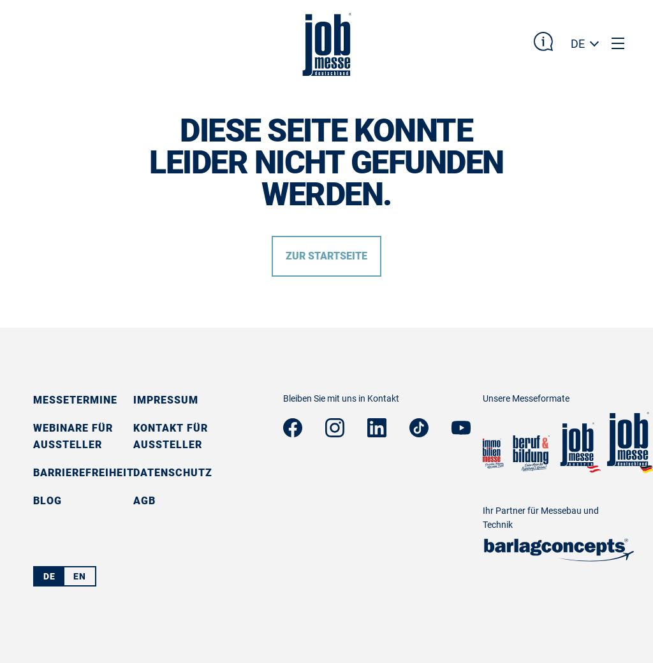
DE (578, 43)
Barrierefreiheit (83, 473)
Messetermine (75, 400)
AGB (144, 501)
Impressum (165, 400)
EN (79, 576)
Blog (47, 501)
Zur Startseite (326, 256)
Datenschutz (172, 473)
